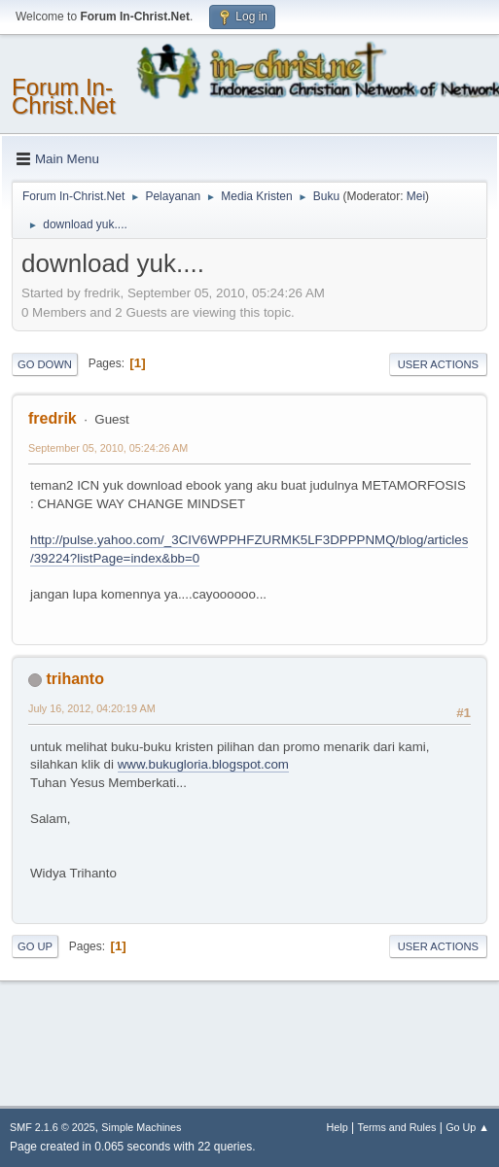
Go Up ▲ (467, 1127)
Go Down (45, 364)
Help (337, 1127)
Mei (416, 196)
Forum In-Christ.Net (64, 97)
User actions (438, 364)
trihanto (75, 678)
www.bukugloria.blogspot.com (203, 764)
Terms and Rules (397, 1127)
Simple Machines (141, 1127)
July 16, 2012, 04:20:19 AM (92, 708)
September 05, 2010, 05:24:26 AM (108, 448)
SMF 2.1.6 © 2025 (52, 1127)
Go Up (35, 946)
